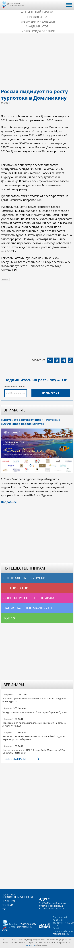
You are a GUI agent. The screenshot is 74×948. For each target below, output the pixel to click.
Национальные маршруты (27, 608)
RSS (4, 909)
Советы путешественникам (28, 598)
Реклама (7, 905)
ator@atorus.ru (24, 926)
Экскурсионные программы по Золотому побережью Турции (34, 712)
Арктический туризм (37, 12)
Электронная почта (14, 386)
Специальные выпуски (24, 578)
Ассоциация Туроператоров (15, 4)
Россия (5, 279)
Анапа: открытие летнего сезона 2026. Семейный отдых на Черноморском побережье (34, 738)
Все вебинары (15, 759)
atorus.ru (30, 945)
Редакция (8, 901)
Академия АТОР (37, 26)
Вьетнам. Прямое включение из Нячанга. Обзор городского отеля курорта (34, 700)
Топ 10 (9, 618)
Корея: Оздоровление (38, 31)
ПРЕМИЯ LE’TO (37, 17)
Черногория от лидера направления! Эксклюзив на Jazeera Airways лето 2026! (34, 724)
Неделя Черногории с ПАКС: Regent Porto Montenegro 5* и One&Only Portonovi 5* (33, 751)
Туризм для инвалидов (37, 21)
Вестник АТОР (15, 588)
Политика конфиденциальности (17, 896)
